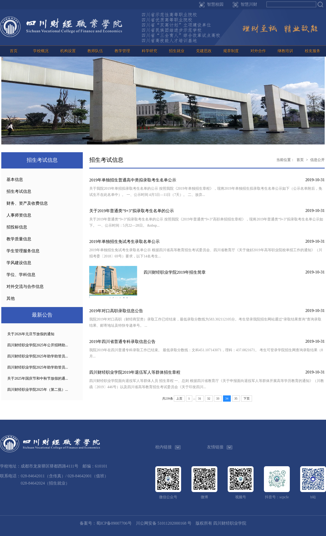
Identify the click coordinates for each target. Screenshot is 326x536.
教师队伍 (95, 51)
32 (208, 398)
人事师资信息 (18, 215)
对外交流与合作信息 (25, 286)
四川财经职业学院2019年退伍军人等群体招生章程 (134, 372)
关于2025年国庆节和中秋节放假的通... (37, 378)
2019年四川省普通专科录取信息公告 (122, 341)
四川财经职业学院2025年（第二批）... (37, 390)
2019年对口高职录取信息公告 (116, 311)
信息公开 (317, 160)
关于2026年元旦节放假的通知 (30, 334)
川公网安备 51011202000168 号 (163, 523)
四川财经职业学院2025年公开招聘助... (37, 345)
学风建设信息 (18, 263)
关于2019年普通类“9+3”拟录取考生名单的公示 (131, 211)
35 (236, 398)
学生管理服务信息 (23, 251)
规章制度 (231, 51)
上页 (179, 398)
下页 (246, 398)
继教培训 (285, 51)
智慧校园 (215, 4)
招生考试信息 (18, 191)
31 (199, 398)
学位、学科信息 (20, 274)
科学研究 (149, 51)
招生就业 (176, 51)
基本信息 (14, 179)
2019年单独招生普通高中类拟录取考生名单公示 (132, 180)
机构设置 (68, 51)
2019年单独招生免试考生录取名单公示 (124, 241)
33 (217, 398)
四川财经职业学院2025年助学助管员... (37, 356)
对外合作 (258, 51)
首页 (14, 51)
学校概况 (41, 51)
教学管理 (122, 51)
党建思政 (204, 51)
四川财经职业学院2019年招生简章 (175, 272)
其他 (10, 298)
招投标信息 (16, 227)
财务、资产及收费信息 (27, 203)
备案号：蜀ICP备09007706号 (106, 523)
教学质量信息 (18, 239)
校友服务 (312, 51)
